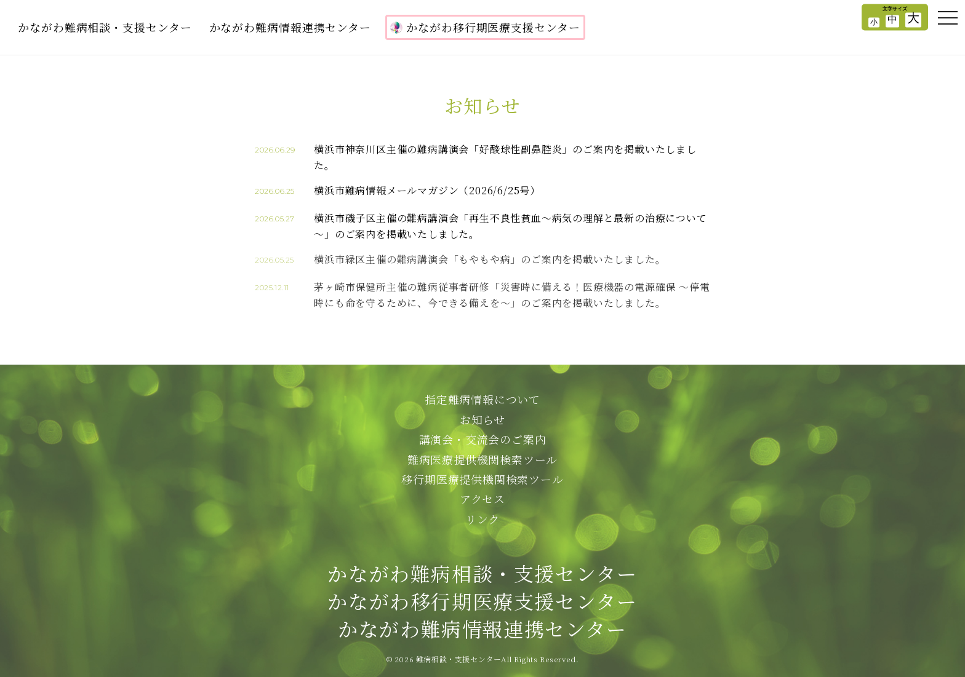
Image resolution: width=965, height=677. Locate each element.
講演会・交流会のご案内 (483, 439)
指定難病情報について (482, 399)
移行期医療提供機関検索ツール (482, 479)
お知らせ (482, 419)
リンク (482, 519)
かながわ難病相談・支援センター (105, 27)
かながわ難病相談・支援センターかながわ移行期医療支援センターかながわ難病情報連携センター (482, 601)
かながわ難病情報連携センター (290, 27)
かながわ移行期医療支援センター (485, 27)
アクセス (482, 499)
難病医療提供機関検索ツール (482, 459)
